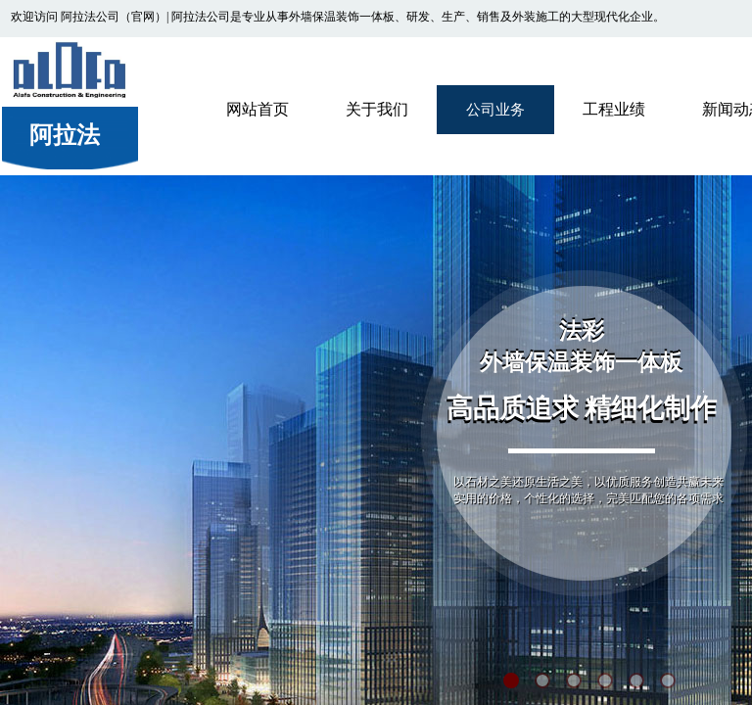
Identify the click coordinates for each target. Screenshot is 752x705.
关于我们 (377, 109)
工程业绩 (614, 109)
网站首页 (257, 109)
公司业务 (495, 110)
